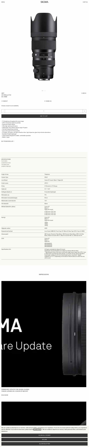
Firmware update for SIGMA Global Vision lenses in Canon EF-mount (15, 390)
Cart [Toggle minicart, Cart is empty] (85, 2)
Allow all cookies (44, 435)
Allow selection (44, 443)
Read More (4, 395)
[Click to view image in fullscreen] (43, 46)
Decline (44, 439)
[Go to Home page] (44, 2)
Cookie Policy (37, 429)
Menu (3, 2)
